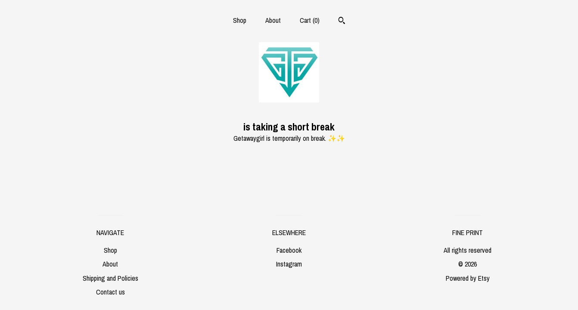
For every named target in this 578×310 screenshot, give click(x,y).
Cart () (310, 20)
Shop (239, 20)
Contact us (110, 292)
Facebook (289, 250)
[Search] (342, 21)
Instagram (289, 264)
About (273, 20)
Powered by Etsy (468, 278)
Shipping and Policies (110, 278)
